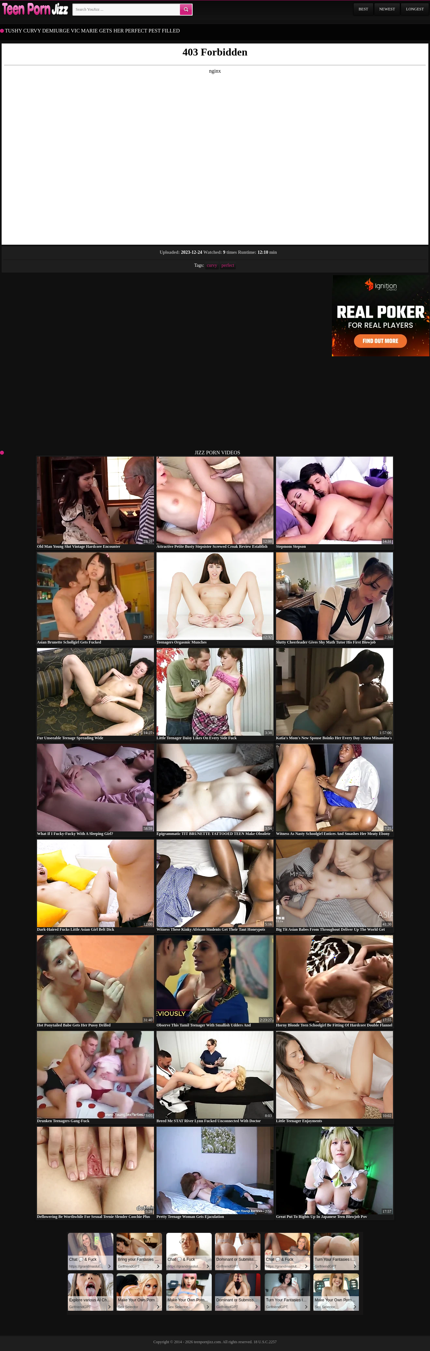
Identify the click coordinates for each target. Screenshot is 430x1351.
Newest (387, 9)
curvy (212, 265)
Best (363, 9)
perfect (227, 265)
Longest (415, 9)
